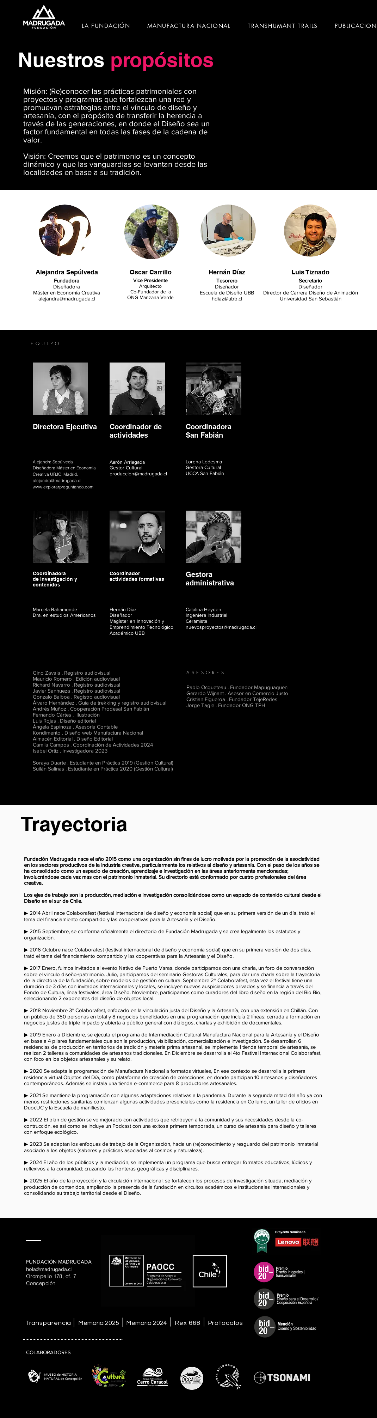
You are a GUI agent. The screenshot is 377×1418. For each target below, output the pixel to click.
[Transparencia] (49, 1323)
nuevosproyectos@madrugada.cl (221, 627)
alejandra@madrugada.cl (66, 299)
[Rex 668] (188, 1323)
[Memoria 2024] (147, 1323)
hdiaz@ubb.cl (227, 299)
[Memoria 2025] (99, 1323)
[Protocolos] (226, 1323)
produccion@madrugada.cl (138, 473)
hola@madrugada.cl (49, 1269)
